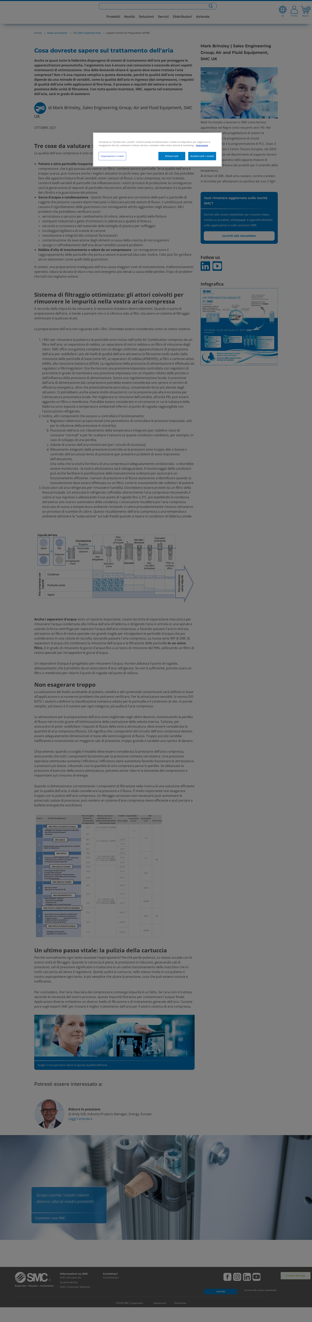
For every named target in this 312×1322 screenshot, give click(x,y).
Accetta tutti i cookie (202, 156)
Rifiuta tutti (171, 156)
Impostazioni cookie (112, 156)
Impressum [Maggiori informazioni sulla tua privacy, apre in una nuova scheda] (202, 145)
